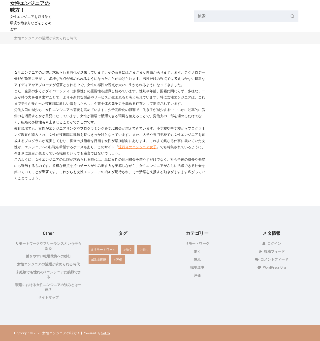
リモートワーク (197, 243)
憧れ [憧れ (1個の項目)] (145, 249)
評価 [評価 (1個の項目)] (119, 260)
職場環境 (197, 267)
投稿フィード (274, 251)
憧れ (197, 259)
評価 (197, 275)
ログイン (274, 243)
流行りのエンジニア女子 (137, 147)
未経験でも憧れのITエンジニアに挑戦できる (48, 274)
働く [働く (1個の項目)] (129, 249)
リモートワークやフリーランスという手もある (48, 245)
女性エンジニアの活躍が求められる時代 (48, 264)
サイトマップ (48, 297)
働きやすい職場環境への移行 (48, 256)
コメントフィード (274, 259)
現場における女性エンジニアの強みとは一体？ (48, 287)
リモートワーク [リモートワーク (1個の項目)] (104, 249)
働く (197, 251)
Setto (105, 333)
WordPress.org (274, 267)
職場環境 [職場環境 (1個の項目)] (99, 260)
